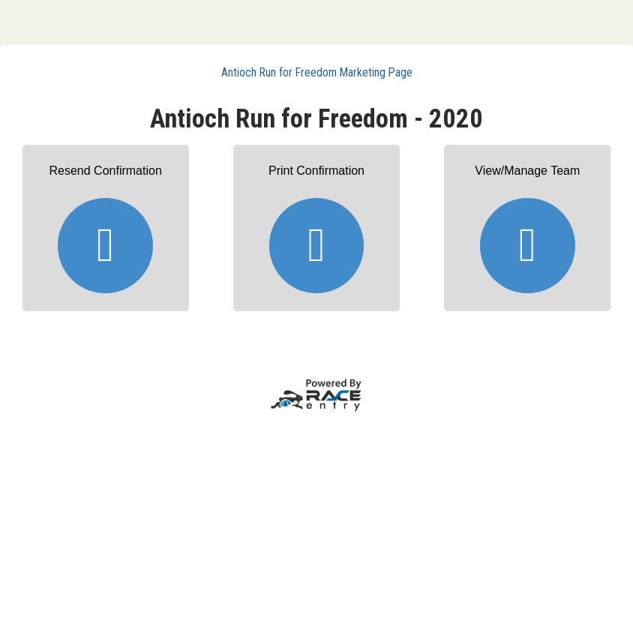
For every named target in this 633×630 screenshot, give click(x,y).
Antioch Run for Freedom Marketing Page (316, 72)
